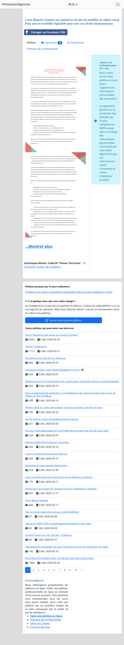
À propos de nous (40, 627)
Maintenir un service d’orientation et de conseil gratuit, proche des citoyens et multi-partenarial (72, 381)
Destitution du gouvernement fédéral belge (46, 465)
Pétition (31, 42)
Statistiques (75, 42)
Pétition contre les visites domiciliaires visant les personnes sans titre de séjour (63, 407)
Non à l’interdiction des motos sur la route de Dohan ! (51, 335)
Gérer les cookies (40, 623)
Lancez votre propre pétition (64, 320)
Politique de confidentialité (42, 49)
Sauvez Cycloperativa (36, 346)
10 (75, 570)
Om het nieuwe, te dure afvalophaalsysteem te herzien (51, 419)
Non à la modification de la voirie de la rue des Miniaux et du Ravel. (59, 477)
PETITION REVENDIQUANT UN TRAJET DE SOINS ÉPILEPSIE (59, 558)
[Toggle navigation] (118, 4)
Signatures (51, 42)
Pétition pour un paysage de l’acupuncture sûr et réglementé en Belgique (61, 488)
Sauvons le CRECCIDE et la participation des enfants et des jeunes (58, 523)
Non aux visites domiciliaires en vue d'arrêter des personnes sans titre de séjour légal (66, 430)
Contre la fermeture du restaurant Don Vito (46, 454)
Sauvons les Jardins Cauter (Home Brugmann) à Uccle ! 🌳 (54, 370)
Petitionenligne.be (16, 4)
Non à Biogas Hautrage (36, 500)
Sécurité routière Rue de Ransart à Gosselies (47, 442)
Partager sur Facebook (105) (44, 32)
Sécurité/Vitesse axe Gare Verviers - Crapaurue (48, 535)
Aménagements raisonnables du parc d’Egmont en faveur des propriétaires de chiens (66, 546)
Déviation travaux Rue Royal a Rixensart (45, 358)
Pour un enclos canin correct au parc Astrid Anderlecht (52, 512)
